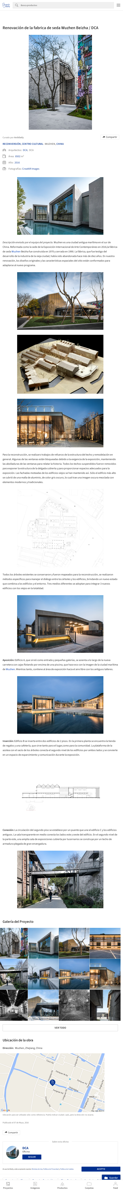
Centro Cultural (32, 144)
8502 (17, 156)
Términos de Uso (37, 1169)
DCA (25, 150)
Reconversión (12, 144)
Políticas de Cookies (67, 1169)
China (60, 144)
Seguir (32, 1157)
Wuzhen (16, 251)
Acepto (101, 1169)
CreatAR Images (30, 169)
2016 (17, 162)
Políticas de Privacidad (51, 1169)
